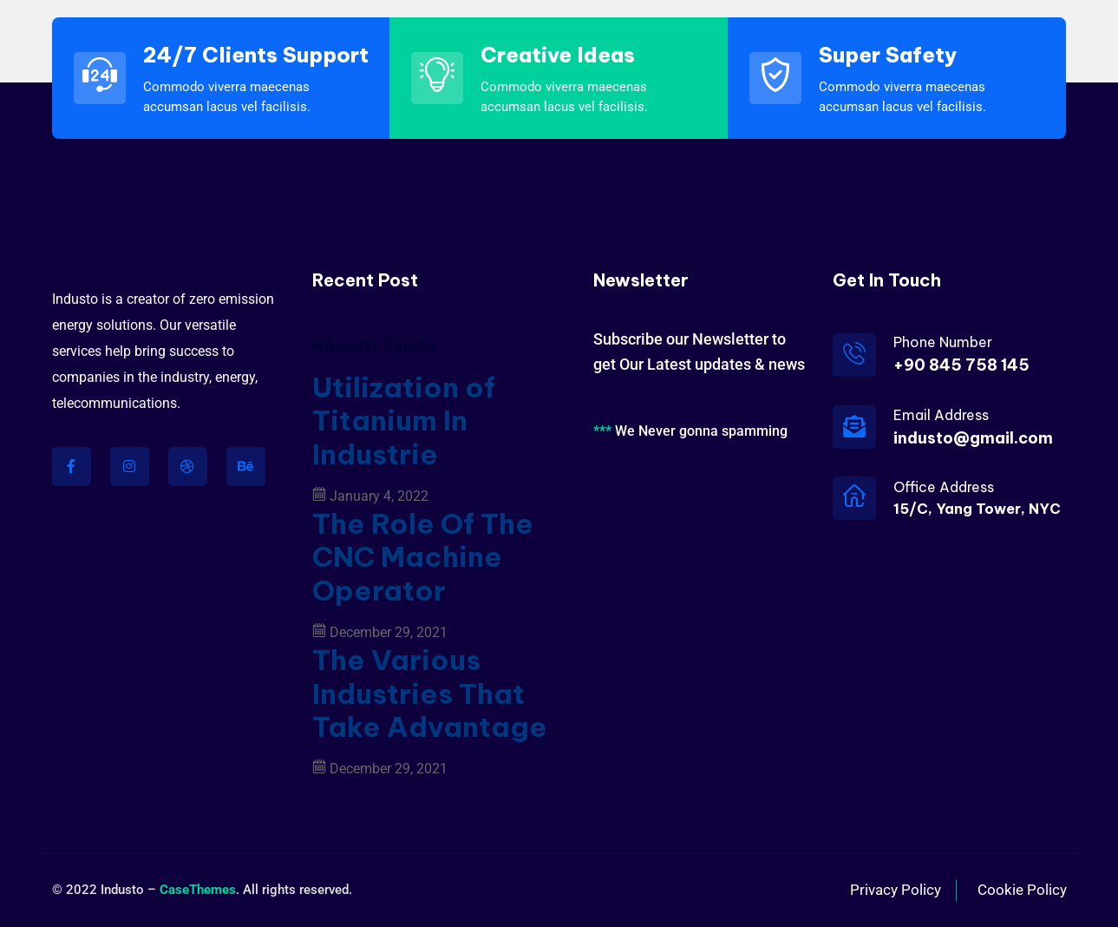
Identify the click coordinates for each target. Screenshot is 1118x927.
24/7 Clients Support (256, 55)
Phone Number (942, 342)
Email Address (941, 415)
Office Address (943, 487)
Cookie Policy (1022, 889)
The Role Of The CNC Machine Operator (422, 557)
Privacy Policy (895, 889)
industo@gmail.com (973, 438)
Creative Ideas (558, 55)
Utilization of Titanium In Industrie (403, 420)
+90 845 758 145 (961, 365)
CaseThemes (198, 889)
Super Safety (888, 55)
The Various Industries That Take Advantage (429, 693)
